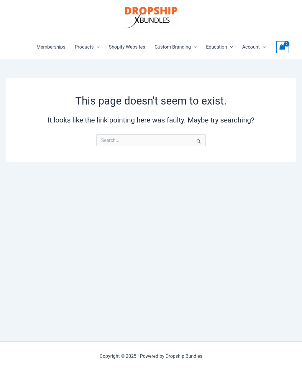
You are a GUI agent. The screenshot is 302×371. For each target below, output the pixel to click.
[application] (97, 47)
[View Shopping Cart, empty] (282, 47)
